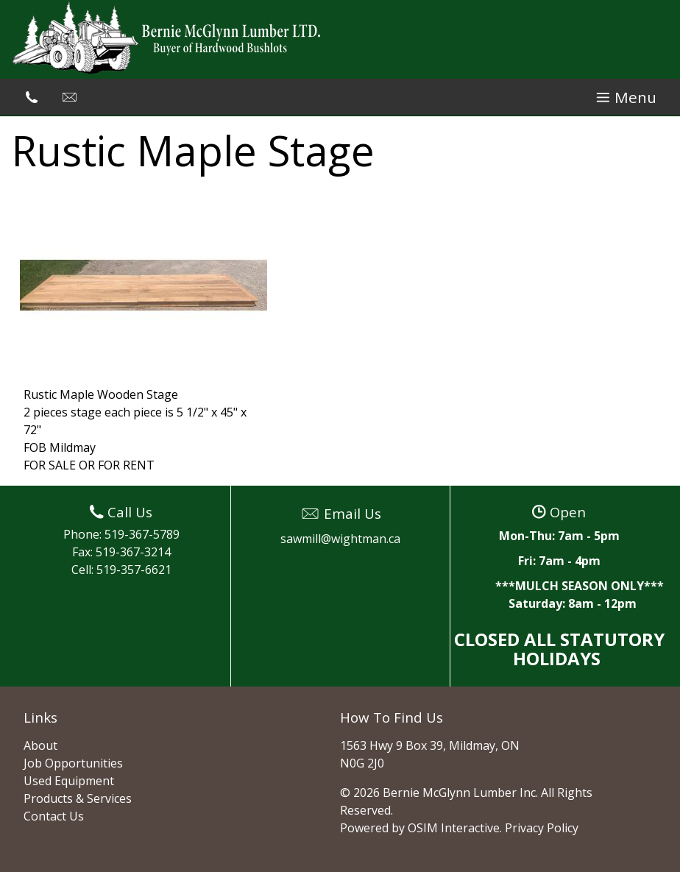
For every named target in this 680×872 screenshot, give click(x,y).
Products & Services (78, 798)
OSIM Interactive (454, 828)
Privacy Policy (541, 828)
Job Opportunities (73, 763)
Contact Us (54, 816)
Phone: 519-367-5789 (121, 534)
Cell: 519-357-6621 (121, 569)
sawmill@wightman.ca (340, 539)
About (40, 745)
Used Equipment (69, 781)
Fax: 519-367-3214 (121, 552)
